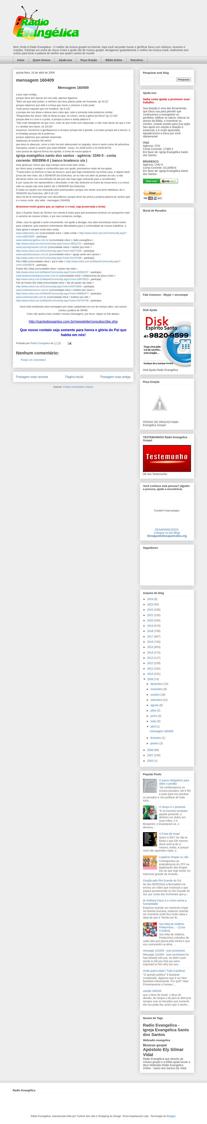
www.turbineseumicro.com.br (32, 289)
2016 (150, 641)
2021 (150, 615)
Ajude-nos (65, 60)
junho (154, 715)
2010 (150, 673)
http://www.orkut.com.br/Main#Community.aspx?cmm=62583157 (52, 272)
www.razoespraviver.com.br (31, 247)
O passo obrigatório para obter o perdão (174, 782)
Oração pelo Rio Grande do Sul (162, 880)
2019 (150, 625)
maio (153, 721)
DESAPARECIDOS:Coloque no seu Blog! (167, 531)
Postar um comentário (33, 359)
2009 (150, 679)
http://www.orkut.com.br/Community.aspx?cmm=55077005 (49, 250)
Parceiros (137, 60)
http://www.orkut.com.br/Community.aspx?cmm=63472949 (49, 286)
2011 (150, 668)
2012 (150, 663)
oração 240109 (152, 990)
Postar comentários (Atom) (78, 386)
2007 (150, 755)
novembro (156, 689)
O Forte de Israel (169, 833)
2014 (150, 652)
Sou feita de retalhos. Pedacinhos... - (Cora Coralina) (172, 927)
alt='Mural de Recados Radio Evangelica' (167, 249)
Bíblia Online (113, 60)
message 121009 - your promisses (164, 950)
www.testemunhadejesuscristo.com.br (37, 275)
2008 (150, 750)
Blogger (171, 1116)
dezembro (156, 683)
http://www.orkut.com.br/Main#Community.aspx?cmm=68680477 (52, 293)
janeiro (154, 743)
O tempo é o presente (172, 807)
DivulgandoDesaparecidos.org (167, 535)
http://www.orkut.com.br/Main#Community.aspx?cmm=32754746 (52, 300)
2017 (150, 636)
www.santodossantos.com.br (32, 254)
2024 (150, 599)
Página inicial (74, 377)
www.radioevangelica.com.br (32, 240)
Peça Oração (88, 60)
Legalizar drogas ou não (173, 857)
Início (20, 60)
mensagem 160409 (161, 731)
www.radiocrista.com (27, 233)
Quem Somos (41, 60)
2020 (150, 620)
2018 (150, 631)
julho (153, 710)
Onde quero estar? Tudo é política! (164, 970)
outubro (155, 694)
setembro (156, 699)
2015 (150, 647)
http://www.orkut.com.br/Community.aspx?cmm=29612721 (49, 243)
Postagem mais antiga (115, 377)
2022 (150, 609)
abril (153, 726)
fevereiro (156, 737)
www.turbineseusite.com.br (31, 297)
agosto (154, 705)
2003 (150, 760)
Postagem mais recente (32, 377)
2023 (150, 604)
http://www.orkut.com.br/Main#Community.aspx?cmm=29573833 (52, 279)
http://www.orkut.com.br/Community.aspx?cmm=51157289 (49, 257)
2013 (150, 657)
